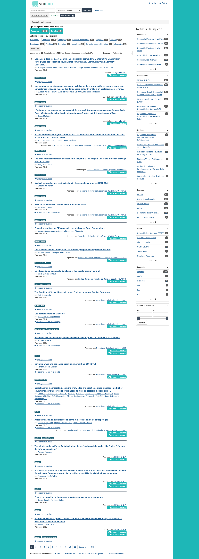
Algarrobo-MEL (121, 73)
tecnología (76, 44)
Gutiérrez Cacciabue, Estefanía (70, 92)
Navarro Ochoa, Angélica (47, 231)
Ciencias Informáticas (80, 40)
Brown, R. (80, 394)
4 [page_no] (44, 547)
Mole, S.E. (51, 396)
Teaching (49, 44)
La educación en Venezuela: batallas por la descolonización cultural (67, 271)
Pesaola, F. (90, 396)
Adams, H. (62, 394)
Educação (62, 40)
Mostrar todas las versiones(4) (47, 428)
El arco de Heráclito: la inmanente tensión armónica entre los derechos (69, 497)
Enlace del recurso (117, 75)
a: (154, 310)
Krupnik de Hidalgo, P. (104, 394)
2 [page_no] (36, 547)
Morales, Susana (44, 340)
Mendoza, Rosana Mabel (47, 140)
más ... (35, 48)
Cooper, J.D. (90, 394)
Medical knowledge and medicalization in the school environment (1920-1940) (72, 183)
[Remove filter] (73, 15)
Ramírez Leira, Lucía (46, 524)
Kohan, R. (41, 394)
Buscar (87, 10)
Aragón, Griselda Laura (63, 423)
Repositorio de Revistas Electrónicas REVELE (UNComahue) (102, 191)
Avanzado (99, 10)
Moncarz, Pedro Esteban (47, 367)
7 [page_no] (56, 547)
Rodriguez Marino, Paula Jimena (50, 67)
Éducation (62, 44)
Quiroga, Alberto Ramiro (47, 92)
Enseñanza (34, 44)
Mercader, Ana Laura (91, 92)
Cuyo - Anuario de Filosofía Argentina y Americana (107, 170)
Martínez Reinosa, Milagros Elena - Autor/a (54, 253)
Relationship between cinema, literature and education (61, 204)
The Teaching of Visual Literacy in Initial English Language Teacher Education (72, 292)
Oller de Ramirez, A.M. (76, 396)
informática (118, 44)
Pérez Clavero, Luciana (82, 423)
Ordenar (106, 53)
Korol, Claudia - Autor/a (47, 274)
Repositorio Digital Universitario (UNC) (111, 300)
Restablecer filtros (39, 15)
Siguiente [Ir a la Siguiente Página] (83, 547)
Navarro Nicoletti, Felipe (73, 67)
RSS (57, 554)
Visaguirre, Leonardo (46, 165)
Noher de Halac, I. (111, 396)
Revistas (54, 31)
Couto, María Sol (44, 116)
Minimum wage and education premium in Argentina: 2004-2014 (65, 364)
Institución (141, 34)
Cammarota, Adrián (45, 186)
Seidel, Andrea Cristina (67, 140)
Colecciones (142, 76)
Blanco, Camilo (43, 500)
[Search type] (68, 10)
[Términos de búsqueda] (42, 10)
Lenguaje (141, 267)
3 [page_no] (40, 547)
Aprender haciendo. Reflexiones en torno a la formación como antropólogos (71, 420)
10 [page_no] (70, 547)
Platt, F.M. (99, 396)
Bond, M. (71, 394)
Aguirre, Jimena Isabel (93, 67)
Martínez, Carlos (57, 500)
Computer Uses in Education (97, 44)
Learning (113, 40)
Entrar (163, 3)
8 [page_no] (61, 547)
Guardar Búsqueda (115, 554)
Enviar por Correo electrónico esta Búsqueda (84, 554)
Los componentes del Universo (50, 314)
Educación (46, 40)
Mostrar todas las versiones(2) (47, 212)
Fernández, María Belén (47, 476)
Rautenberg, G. (41, 399)
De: (138, 310)
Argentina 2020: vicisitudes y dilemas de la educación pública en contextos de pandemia (77, 338)
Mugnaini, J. (61, 396)
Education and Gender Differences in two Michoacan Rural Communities (69, 228)
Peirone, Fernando (45, 452)
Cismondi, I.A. (51, 394)
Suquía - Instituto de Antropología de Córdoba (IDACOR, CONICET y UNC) (97, 430)
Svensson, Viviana (45, 207)
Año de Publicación (145, 306)
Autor (139, 229)
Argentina (100, 40)
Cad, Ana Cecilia (44, 295)
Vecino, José (108, 67)
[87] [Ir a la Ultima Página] (92, 547)
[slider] (138, 318)
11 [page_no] (75, 547)
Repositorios (36, 31)
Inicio (152, 3)
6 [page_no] (52, 547)
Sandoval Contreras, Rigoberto (70, 231)
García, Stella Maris (45, 423)
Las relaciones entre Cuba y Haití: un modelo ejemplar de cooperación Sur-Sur (72, 250)
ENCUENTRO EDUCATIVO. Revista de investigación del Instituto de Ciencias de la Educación (89, 145)
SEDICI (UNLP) (120, 457)
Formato (140, 190)
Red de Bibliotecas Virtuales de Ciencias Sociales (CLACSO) (102, 258)
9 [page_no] (65, 547)
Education (35, 40)
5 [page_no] (48, 547)
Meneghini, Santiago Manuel (49, 317)
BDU (34, 4)
